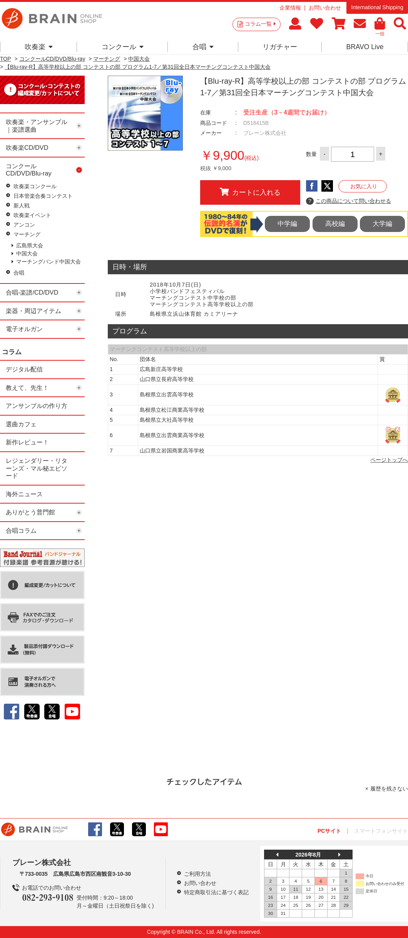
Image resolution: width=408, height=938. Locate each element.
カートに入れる (250, 192)
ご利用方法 (197, 874)
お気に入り (363, 186)
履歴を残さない (389, 789)
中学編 (287, 223)
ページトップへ (389, 460)
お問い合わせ (325, 8)
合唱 (203, 47)
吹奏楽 (39, 47)
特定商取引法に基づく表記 (216, 892)
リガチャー (280, 47)
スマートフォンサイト (381, 831)
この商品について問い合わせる (348, 201)
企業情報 (290, 8)
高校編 (335, 223)
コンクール (123, 47)
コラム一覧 (260, 24)
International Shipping (377, 7)
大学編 (382, 223)
